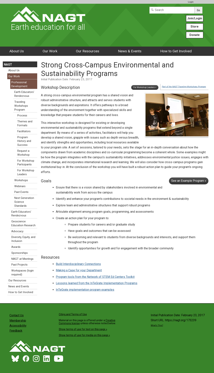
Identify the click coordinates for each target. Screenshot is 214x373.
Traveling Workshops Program (21, 105)
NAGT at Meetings (22, 259)
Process (22, 115)
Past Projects (19, 264)
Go (198, 10)
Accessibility (17, 325)
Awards (15, 247)
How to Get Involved (176, 51)
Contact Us (16, 315)
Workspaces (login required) (22, 272)
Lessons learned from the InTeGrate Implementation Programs (96, 283)
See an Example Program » (188, 180)
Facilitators (24, 131)
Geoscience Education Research (23, 223)
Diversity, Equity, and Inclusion (23, 239)
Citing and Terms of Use (73, 314)
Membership (17, 320)
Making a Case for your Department (79, 270)
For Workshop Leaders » (144, 87)
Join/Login (194, 18)
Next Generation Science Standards (24, 201)
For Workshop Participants (25, 162)
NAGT (8, 64)
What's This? (157, 325)
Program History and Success (24, 141)
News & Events (129, 51)
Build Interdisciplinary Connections (78, 264)
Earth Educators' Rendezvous (24, 94)
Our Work (50, 51)
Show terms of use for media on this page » (84, 335)
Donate (194, 35)
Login (191, 2)
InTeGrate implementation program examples (85, 289)
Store (195, 26)
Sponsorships (19, 253)
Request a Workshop (23, 152)
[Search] (171, 10)
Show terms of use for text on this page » (83, 329)
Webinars (19, 186)
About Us (16, 51)
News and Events (18, 286)
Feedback (15, 330)
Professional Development (19, 84)
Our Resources (87, 51)
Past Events (21, 192)
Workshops (21, 180)
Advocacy (17, 231)
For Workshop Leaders (25, 172)
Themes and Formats (24, 123)
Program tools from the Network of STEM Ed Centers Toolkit (95, 277)
